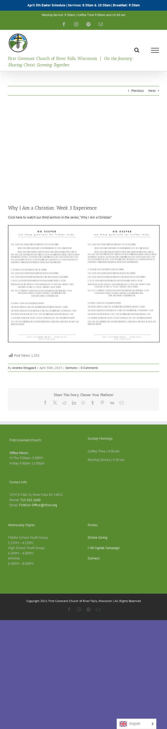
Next (152, 90)
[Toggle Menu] (155, 50)
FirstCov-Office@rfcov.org (38, 505)
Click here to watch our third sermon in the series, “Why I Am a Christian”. (60, 217)
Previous (137, 90)
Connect (94, 558)
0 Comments (89, 368)
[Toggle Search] (136, 50)
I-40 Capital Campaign (104, 548)
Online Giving (97, 537)
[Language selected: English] (136, 724)
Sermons (71, 368)
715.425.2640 (30, 500)
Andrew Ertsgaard (24, 368)
